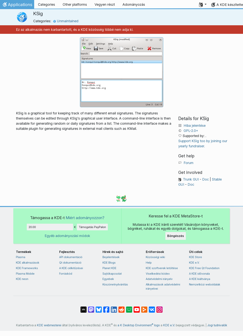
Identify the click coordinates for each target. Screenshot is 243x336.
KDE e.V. (194, 262)
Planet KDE (109, 268)
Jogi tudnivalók (217, 325)
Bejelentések (111, 257)
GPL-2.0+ (191, 131)
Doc (205, 179)
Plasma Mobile (25, 273)
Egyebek (108, 279)
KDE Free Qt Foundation (204, 268)
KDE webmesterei (49, 325)
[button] (202, 4)
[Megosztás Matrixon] (83, 307)
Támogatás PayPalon (92, 227)
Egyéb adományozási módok (67, 236)
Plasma (20, 257)
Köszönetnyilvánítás (115, 284)
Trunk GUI (191, 179)
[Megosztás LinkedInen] (114, 307)
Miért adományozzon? (85, 217)
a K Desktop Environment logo (139, 325)
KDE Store (195, 257)
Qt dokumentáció (70, 262)
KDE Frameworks (27, 268)
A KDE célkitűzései (71, 268)
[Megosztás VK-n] (152, 307)
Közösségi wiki (155, 257)
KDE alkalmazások (27, 262)
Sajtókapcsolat (112, 273)
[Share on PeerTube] (144, 307)
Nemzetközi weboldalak (204, 284)
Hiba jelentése (195, 126)
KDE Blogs (109, 262)
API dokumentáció (70, 257)
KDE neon (22, 279)
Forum (188, 163)
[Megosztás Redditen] (121, 307)
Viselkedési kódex (158, 273)
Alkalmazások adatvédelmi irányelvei (163, 286)
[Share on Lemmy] (129, 307)
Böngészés (175, 236)
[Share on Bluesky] (99, 307)
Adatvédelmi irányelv (159, 279)
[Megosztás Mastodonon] (91, 307)
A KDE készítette (229, 5)
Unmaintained (65, 21)
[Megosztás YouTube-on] (137, 307)
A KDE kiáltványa (199, 279)
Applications (17, 5)
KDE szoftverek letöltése (162, 268)
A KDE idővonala (199, 273)
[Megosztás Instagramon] (159, 307)
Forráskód (65, 273)
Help (149, 262)
